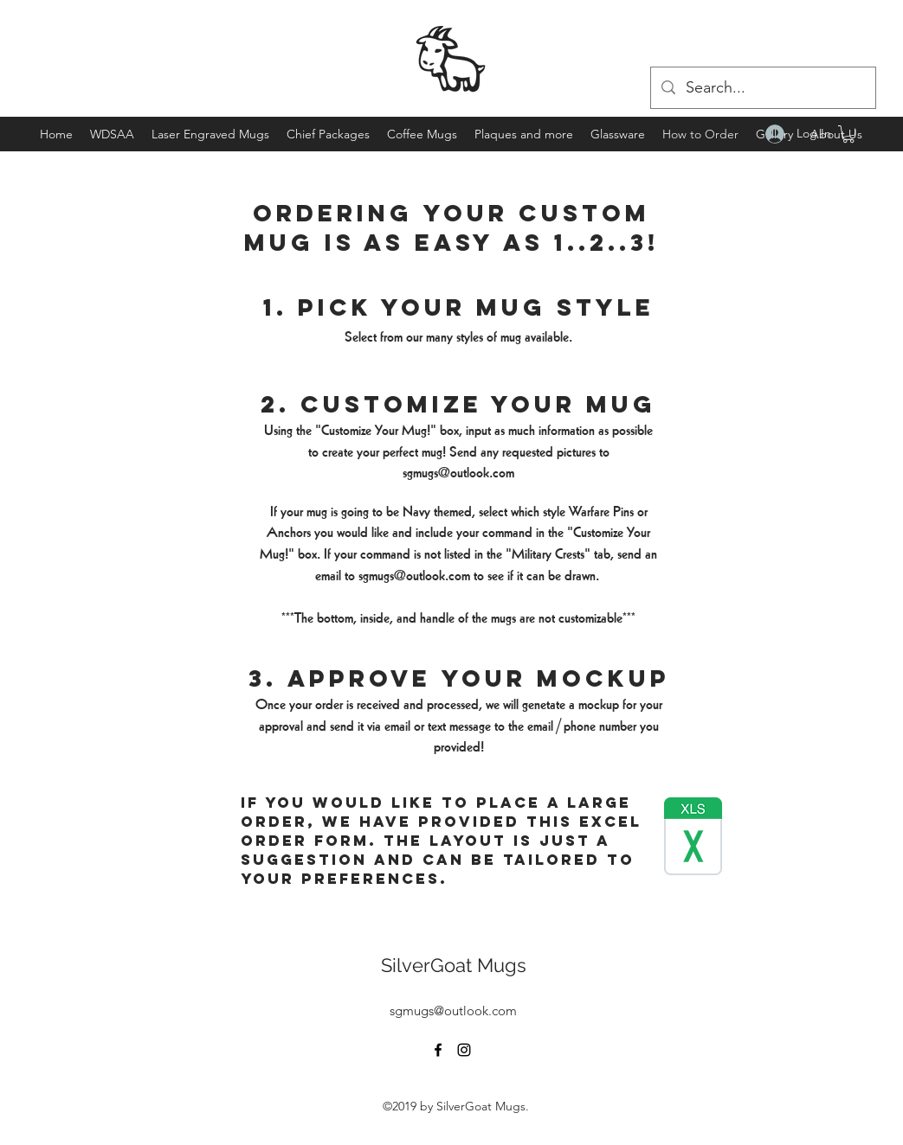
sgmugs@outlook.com (458, 473)
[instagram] (464, 1050)
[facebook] (438, 1050)
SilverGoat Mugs (453, 965)
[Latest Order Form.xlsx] (693, 838)
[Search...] (762, 88)
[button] (848, 134)
